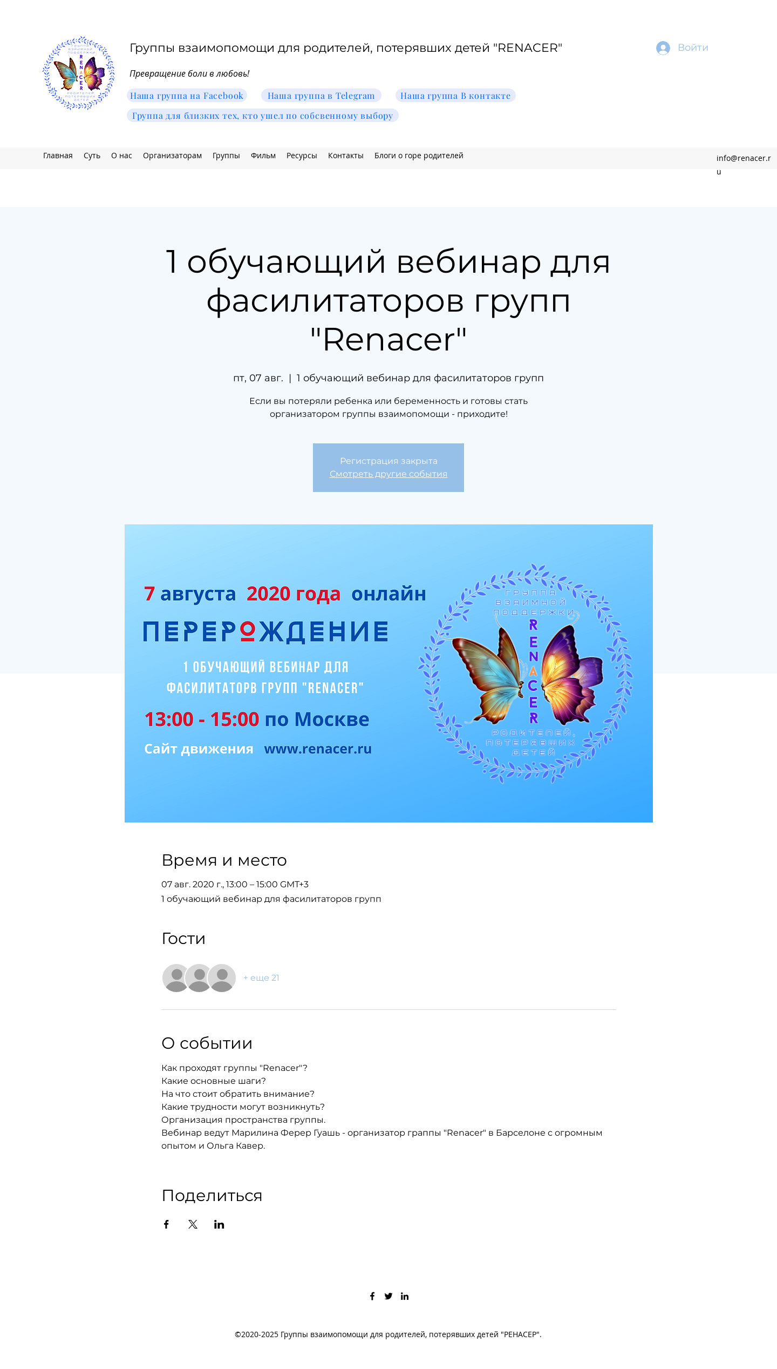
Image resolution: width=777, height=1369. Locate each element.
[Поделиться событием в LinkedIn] (219, 1224)
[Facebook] (372, 1296)
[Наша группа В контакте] (456, 95)
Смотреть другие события (389, 474)
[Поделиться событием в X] (193, 1224)
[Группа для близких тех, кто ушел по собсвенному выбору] (263, 115)
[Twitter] (388, 1296)
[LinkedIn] (404, 1296)
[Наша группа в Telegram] (321, 95)
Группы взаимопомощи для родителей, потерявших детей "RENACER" (346, 48)
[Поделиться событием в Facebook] (166, 1224)
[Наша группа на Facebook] (187, 95)
